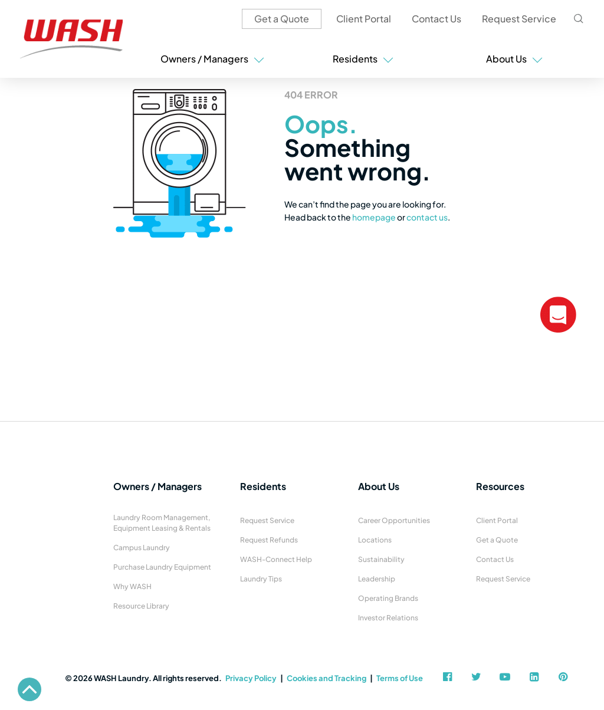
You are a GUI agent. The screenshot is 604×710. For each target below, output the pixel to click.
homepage (374, 217)
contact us (427, 217)
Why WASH (132, 586)
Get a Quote (281, 18)
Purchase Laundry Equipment (162, 567)
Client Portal (363, 18)
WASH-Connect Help (276, 559)
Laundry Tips (261, 578)
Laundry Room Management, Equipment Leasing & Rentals (162, 522)
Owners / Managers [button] (212, 58)
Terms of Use (399, 678)
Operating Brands (388, 598)
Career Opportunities (394, 520)
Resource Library (141, 605)
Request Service (519, 18)
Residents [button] (363, 58)
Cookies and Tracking (326, 678)
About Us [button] (514, 58)
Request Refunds (269, 539)
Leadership (376, 578)
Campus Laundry (141, 547)
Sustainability (381, 559)
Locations (375, 539)
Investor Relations (388, 617)
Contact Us (436, 18)
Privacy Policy (251, 678)
